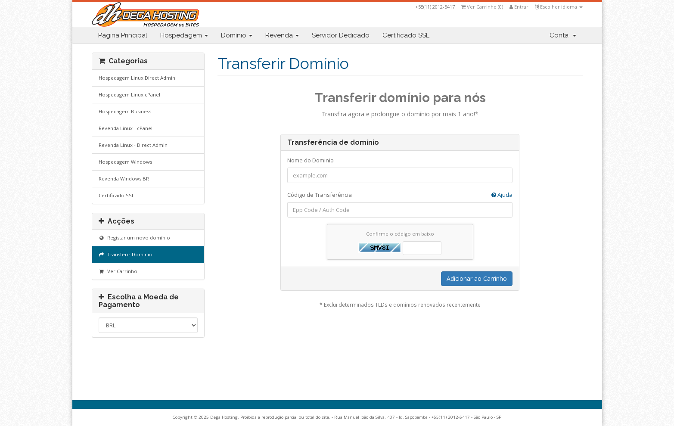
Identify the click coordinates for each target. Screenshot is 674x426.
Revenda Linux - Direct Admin (133, 145)
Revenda (282, 35)
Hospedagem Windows (125, 162)
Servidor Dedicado (341, 35)
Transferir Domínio (126, 254)
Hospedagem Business (125, 111)
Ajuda (501, 195)
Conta (563, 35)
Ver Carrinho (118, 271)
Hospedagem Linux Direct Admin (137, 78)
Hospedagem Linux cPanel (129, 94)
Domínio (236, 35)
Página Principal (122, 35)
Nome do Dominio (310, 160)
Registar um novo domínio (135, 237)
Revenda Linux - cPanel (125, 128)
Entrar (518, 6)
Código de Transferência (399, 195)
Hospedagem (184, 35)
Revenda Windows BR (124, 178)
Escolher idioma (559, 6)
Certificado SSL (405, 35)
